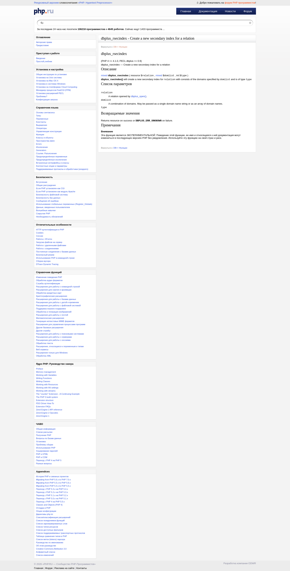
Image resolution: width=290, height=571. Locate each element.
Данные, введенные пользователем (53, 207)
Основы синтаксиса (45, 112)
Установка (41, 441)
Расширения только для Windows (52, 353)
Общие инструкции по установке (51, 74)
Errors (39, 144)
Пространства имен (45, 141)
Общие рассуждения (46, 185)
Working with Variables (46, 375)
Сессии (39, 236)
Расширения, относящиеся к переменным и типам (60, 346)
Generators (41, 150)
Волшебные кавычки (46, 210)
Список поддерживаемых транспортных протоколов (60, 533)
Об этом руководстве (46, 546)
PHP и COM (41, 457)
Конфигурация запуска (47, 99)
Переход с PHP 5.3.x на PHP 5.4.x (52, 489)
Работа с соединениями (47, 248)
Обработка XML (43, 356)
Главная (185, 11)
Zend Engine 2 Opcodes (47, 413)
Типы (38, 116)
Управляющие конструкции (49, 131)
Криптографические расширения (51, 296)
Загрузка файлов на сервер (49, 242)
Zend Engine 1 (42, 416)
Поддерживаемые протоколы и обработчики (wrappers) (62, 169)
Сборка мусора (43, 261)
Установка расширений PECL (50, 93)
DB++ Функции (120, 47)
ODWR (252, 563)
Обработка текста (44, 343)
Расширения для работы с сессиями (53, 340)
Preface (39, 369)
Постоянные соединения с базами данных (56, 252)
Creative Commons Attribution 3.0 (51, 549)
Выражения (41, 125)
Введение (40, 58)
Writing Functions (44, 378)
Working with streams (45, 391)
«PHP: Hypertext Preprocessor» (95, 2)
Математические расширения (50, 318)
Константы (41, 122)
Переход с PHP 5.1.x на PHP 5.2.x (52, 495)
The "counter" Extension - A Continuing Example (58, 394)
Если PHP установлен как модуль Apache (55, 191)
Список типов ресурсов (47, 527)
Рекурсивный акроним (46, 2)
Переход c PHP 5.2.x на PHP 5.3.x (52, 492)
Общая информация (45, 429)
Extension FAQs (43, 406)
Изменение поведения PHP (49, 277)
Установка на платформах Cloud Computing (56, 87)
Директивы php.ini (44, 514)
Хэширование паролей (47, 451)
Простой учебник (44, 61)
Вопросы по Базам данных (48, 438)
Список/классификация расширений (53, 517)
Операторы (41, 128)
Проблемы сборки (44, 445)
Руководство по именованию (49, 542)
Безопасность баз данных (48, 198)
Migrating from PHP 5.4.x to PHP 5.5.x (53, 486)
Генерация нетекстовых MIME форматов (55, 321)
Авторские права (44, 42)
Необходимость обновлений (49, 217)
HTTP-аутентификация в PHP (50, 230)
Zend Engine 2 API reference (49, 410)
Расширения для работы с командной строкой (58, 287)
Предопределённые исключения (51, 160)
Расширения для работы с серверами (54, 337)
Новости (230, 11)
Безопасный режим (45, 255)
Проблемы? (41, 96)
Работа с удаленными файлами (51, 245)
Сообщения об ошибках (47, 201)
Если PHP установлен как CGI (50, 188)
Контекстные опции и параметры (51, 166)
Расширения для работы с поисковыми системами (60, 334)
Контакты (81, 568)
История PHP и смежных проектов (52, 476)
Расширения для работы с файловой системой (58, 305)
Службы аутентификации (48, 283)
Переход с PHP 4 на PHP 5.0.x (50, 502)
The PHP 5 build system (47, 397)
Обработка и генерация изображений (53, 312)
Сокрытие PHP (43, 213)
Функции (40, 134)
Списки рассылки (44, 432)
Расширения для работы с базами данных (56, 299)
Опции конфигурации (46, 511)
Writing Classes (43, 381)
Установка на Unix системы (49, 77)
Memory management (46, 372)
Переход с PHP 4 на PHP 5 (48, 460)
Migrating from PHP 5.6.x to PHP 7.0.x (53, 479)
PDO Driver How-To (45, 403)
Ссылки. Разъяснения (46, 153)
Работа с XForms (44, 239)
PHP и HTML (42, 454)
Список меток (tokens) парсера (50, 539)
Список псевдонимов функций (50, 520)
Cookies (39, 233)
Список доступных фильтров (49, 530)
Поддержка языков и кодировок (51, 309)
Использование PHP (45, 448)
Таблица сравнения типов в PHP (51, 536)
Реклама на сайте (64, 568)
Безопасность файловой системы (52, 195)
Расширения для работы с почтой (52, 315)
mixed (104, 75)
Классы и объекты (44, 138)
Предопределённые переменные (51, 156)
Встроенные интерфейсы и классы (52, 163)
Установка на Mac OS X (47, 81)
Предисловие (42, 45)
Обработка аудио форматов (49, 280)
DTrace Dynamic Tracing (47, 264)
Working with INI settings (47, 388)
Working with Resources (47, 384)
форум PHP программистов (240, 2)
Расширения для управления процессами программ (60, 324)
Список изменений (45, 555)
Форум (247, 11)
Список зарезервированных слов (51, 524)
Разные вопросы (44, 463)
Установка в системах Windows (50, 84)
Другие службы (43, 331)
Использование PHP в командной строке (55, 258)
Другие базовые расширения (49, 327)
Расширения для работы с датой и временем (57, 302)
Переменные (42, 119)
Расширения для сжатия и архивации (53, 290)
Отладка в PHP (43, 508)
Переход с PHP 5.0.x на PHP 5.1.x (52, 498)
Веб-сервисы (42, 349)
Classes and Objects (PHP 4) (49, 505)
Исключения (42, 147)
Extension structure (44, 400)
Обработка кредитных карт (49, 293)
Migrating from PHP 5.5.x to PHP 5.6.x (53, 483)
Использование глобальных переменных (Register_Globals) (64, 204)
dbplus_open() (138, 97)
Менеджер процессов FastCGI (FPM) (53, 90)
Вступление (41, 182)
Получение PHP (43, 435)
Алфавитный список (45, 552)
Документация (208, 11)
